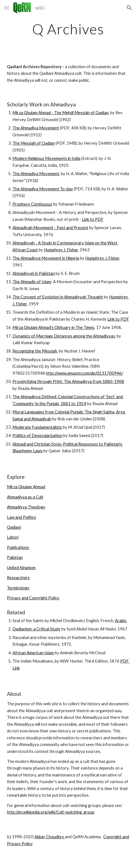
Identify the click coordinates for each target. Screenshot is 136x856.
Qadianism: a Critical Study (36, 629)
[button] (6, 7)
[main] (68, 29)
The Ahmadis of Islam (31, 281)
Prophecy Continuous (32, 204)
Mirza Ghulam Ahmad (26, 486)
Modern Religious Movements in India (46, 158)
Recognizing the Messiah (34, 351)
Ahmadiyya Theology (26, 507)
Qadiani (14, 527)
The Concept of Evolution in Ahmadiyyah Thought (57, 297)
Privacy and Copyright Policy (33, 598)
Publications (18, 547)
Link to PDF (93, 219)
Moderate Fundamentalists (37, 427)
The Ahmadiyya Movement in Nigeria (45, 258)
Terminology (18, 588)
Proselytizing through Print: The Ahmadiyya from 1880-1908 (68, 381)
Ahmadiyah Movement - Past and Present (50, 227)
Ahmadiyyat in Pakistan (33, 273)
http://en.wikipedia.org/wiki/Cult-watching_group (50, 812)
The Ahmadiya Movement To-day (42, 188)
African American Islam (33, 652)
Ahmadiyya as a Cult (25, 497)
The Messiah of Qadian (33, 143)
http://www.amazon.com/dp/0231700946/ (84, 373)
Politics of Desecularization (37, 435)
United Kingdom (21, 567)
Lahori (13, 537)
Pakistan (15, 557)
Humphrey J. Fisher (61, 249)
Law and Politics (21, 517)
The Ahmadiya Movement (35, 128)
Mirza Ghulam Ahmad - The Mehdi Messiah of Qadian (60, 112)
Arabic (121, 620)
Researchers (18, 577)
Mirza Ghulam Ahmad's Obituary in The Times (53, 327)
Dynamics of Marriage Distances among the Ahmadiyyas (63, 336)
